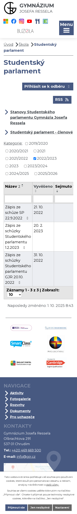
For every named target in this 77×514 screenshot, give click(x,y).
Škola (24, 44)
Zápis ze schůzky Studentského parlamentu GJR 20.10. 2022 (18, 269)
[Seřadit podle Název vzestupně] (22, 184)
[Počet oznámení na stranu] (14, 294)
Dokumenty (20, 411)
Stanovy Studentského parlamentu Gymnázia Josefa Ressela (38, 117)
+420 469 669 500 (26, 450)
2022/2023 (47, 158)
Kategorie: (13, 143)
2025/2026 (47, 173)
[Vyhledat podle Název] (18, 199)
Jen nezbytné (40, 507)
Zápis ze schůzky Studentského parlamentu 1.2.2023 (18, 236)
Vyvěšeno (43, 186)
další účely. (52, 484)
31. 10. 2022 (38, 258)
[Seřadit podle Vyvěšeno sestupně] (36, 192)
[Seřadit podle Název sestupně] (22, 186)
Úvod (8, 44)
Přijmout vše (16, 507)
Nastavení (62, 507)
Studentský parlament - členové (41, 132)
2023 (13, 166)
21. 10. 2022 (38, 210)
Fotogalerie (20, 399)
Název (12, 186)
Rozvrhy (17, 405)
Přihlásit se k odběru (47, 86)
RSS (62, 99)
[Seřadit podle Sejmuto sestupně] (57, 192)
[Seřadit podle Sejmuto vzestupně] (57, 190)
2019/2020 (38, 143)
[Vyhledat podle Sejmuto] (65, 199)
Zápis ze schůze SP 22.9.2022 (17, 212)
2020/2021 (18, 151)
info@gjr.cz (26, 457)
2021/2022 (18, 158)
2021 (41, 151)
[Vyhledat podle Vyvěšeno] (43, 199)
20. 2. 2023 (38, 228)
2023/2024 (37, 166)
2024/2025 (19, 173)
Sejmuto (64, 186)
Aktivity (17, 393)
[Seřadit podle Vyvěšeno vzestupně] (36, 190)
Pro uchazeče (22, 417)
